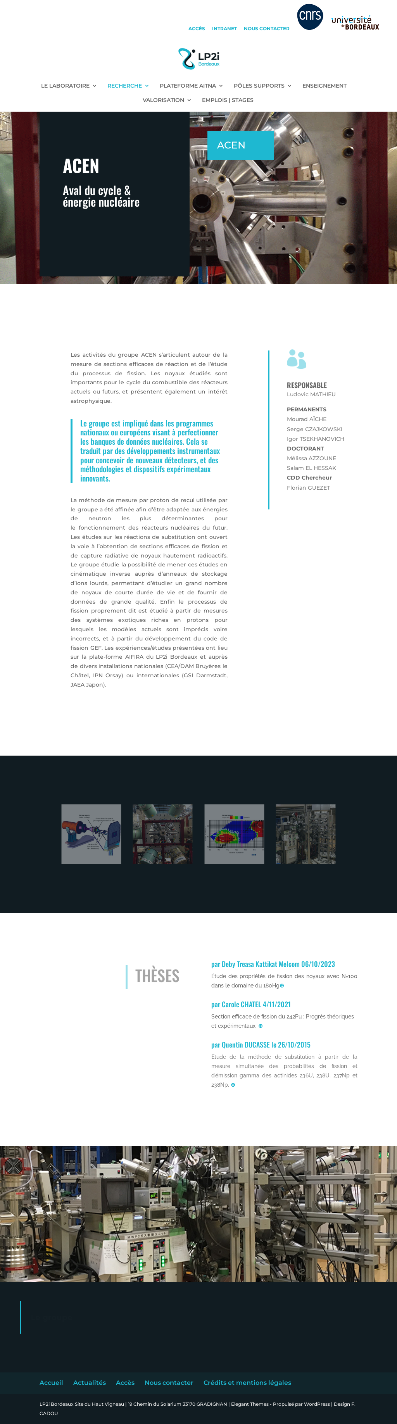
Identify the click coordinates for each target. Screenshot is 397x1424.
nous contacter (267, 28)
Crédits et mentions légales (247, 1382)
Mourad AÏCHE (306, 419)
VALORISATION (163, 100)
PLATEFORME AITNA (188, 86)
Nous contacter (169, 1382)
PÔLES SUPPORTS (259, 86)
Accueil (51, 1382)
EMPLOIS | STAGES (228, 100)
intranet (224, 28)
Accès (125, 1382)
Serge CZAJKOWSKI (314, 429)
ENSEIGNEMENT (324, 86)
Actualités (89, 1382)
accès (196, 28)
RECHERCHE (124, 86)
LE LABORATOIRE (65, 86)
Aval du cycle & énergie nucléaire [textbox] (101, 197)
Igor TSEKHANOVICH (315, 438)
